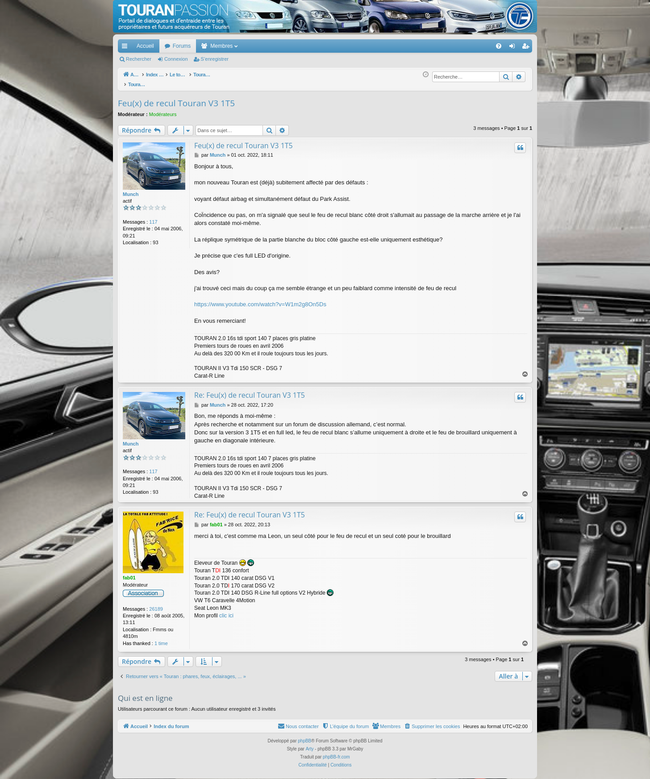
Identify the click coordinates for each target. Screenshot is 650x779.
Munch (130, 189)
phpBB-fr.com (336, 752)
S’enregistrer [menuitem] (527, 48)
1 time (161, 638)
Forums (182, 46)
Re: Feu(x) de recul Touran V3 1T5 (249, 390)
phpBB (304, 735)
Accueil (145, 46)
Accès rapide (126, 48)
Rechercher (138, 59)
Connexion (176, 59)
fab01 (129, 572)
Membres (221, 46)
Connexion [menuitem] (514, 48)
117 (153, 217)
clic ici (226, 611)
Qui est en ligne (145, 693)
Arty (310, 744)
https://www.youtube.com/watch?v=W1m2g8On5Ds (260, 299)
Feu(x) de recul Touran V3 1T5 (176, 98)
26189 (156, 604)
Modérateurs (163, 109)
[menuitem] (467, 46)
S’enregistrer (215, 59)
